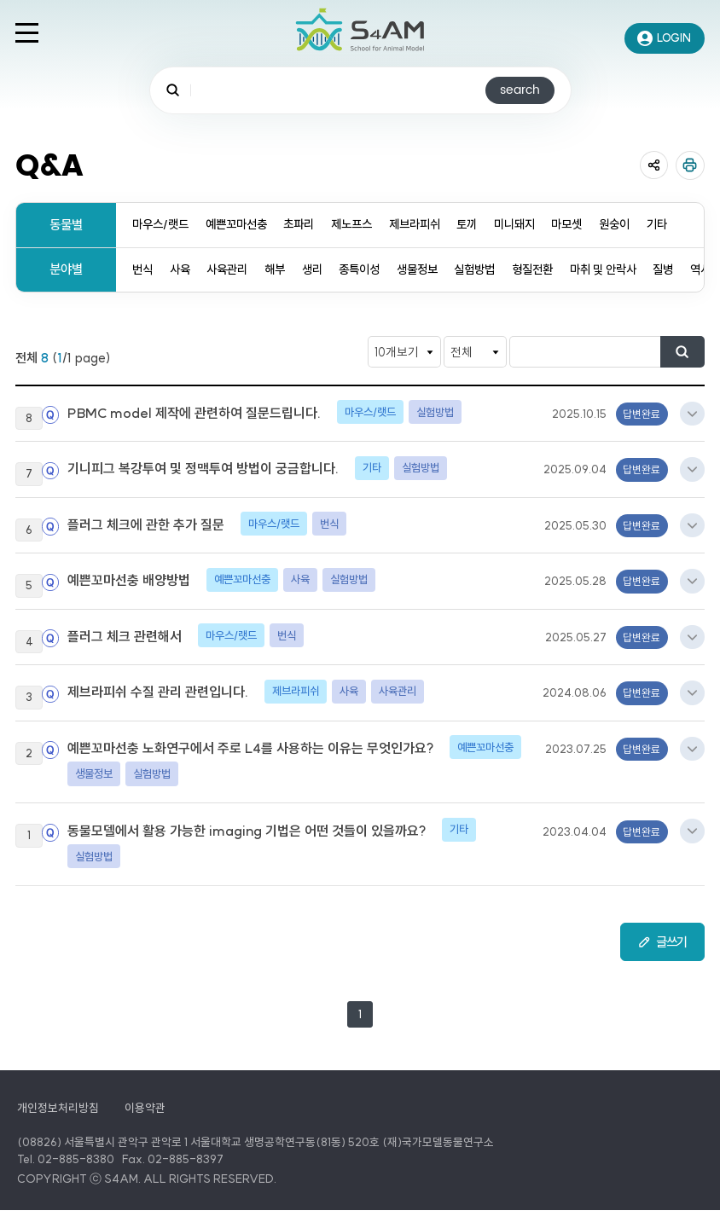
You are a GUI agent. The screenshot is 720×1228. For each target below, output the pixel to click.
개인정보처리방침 (58, 1126)
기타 (692, 225)
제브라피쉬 (434, 225)
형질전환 (559, 270)
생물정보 (435, 270)
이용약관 (145, 1126)
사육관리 (233, 270)
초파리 (310, 225)
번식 (143, 270)
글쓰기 (669, 957)
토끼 (490, 225)
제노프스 (367, 225)
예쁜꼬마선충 (243, 225)
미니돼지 (540, 225)
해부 (284, 270)
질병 (698, 270)
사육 (182, 270)
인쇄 (690, 165)
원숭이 (647, 225)
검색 (688, 353)
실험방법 (497, 270)
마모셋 (596, 225)
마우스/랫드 (162, 225)
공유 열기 (653, 165)
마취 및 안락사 (634, 270)
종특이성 (373, 270)
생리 (323, 270)
